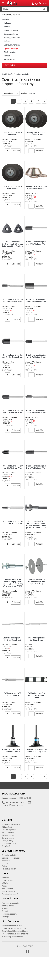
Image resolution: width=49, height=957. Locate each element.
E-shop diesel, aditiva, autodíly (14, 928)
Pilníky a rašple (10, 52)
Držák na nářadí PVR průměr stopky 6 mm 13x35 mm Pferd (36, 581)
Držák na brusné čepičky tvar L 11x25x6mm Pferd (36, 467)
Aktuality (5, 908)
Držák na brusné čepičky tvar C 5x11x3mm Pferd (36, 356)
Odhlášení (6, 846)
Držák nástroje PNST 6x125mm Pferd (36, 639)
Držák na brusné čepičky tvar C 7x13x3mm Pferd (13, 411)
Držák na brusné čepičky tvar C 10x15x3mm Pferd (12, 356)
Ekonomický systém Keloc (12, 936)
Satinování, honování (12, 45)
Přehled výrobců (8, 891)
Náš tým (5, 883)
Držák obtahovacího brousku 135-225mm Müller (36, 695)
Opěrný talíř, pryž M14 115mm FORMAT (13, 133)
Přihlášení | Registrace (11, 824)
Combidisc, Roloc (11, 34)
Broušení (5, 19)
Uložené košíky (8, 835)
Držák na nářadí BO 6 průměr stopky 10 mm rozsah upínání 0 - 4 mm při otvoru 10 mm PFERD (36, 524)
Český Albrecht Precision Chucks (15, 931)
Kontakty (5, 878)
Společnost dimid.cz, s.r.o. (12, 926)
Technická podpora (9, 914)
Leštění (7, 41)
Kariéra (4, 886)
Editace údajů (7, 827)
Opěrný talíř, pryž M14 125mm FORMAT (36, 133)
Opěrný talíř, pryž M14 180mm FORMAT (13, 187)
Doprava (5, 863)
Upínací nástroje (11, 48)
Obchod (5, 911)
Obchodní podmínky (9, 855)
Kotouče (7, 23)
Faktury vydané (8, 832)
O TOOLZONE (7, 880)
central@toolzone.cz (13, 805)
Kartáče (7, 56)
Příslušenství (9, 59)
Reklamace (6, 861)
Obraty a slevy (7, 841)
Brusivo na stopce (11, 30)
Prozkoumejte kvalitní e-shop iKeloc (16, 934)
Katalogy (5, 917)
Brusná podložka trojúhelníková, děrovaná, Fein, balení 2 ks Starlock (12, 244)
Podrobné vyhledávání (10, 903)
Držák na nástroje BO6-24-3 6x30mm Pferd (12, 639)
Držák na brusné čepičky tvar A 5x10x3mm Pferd (13, 300)
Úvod (4, 74)
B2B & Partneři (7, 889)
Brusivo (7, 27)
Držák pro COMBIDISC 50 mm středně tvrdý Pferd (36, 750)
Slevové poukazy (8, 838)
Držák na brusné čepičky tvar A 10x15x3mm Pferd (36, 243)
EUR (45, 3)
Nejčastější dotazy (9, 869)
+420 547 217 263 (15, 802)
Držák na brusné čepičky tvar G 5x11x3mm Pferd (36, 411)
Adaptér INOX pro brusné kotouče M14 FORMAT (36, 187)
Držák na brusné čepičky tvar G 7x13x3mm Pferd (13, 467)
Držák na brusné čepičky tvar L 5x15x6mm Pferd (13, 522)
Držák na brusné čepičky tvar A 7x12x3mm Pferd (36, 300)
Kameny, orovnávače (12, 38)
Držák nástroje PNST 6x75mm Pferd (12, 694)
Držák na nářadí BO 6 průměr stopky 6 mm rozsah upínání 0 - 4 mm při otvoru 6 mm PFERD (13, 582)
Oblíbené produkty (9, 843)
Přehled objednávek (9, 830)
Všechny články (8, 906)
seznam (32, 93)
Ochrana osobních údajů (11, 858)
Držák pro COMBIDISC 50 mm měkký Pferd (12, 750)
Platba (4, 866)
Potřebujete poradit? (10, 894)
